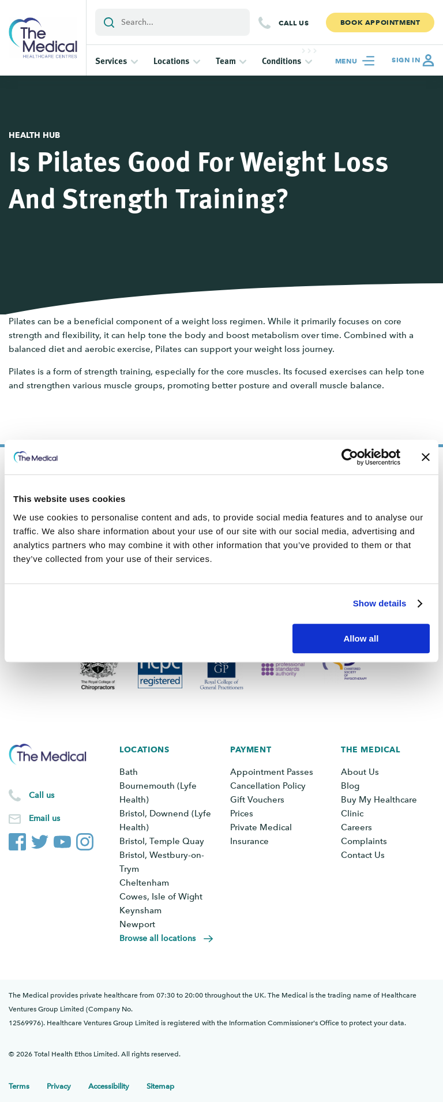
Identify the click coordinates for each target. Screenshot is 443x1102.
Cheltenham (144, 883)
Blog (350, 786)
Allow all (360, 638)
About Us (360, 772)
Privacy (59, 1086)
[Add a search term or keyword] (172, 22)
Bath (128, 772)
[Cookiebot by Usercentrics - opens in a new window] (349, 457)
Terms (19, 1086)
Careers (356, 827)
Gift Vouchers (257, 799)
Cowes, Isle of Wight (160, 896)
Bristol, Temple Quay (161, 841)
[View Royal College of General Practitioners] (222, 669)
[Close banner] (426, 457)
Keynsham (140, 910)
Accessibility (108, 1086)
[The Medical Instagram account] (84, 839)
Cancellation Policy (268, 786)
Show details (380, 603)
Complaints (364, 841)
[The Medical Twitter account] (39, 839)
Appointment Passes (271, 772)
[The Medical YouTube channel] (62, 839)
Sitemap (160, 1086)
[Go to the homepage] (43, 38)
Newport (137, 924)
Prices (241, 813)
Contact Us (363, 855)
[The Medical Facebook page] (17, 839)
